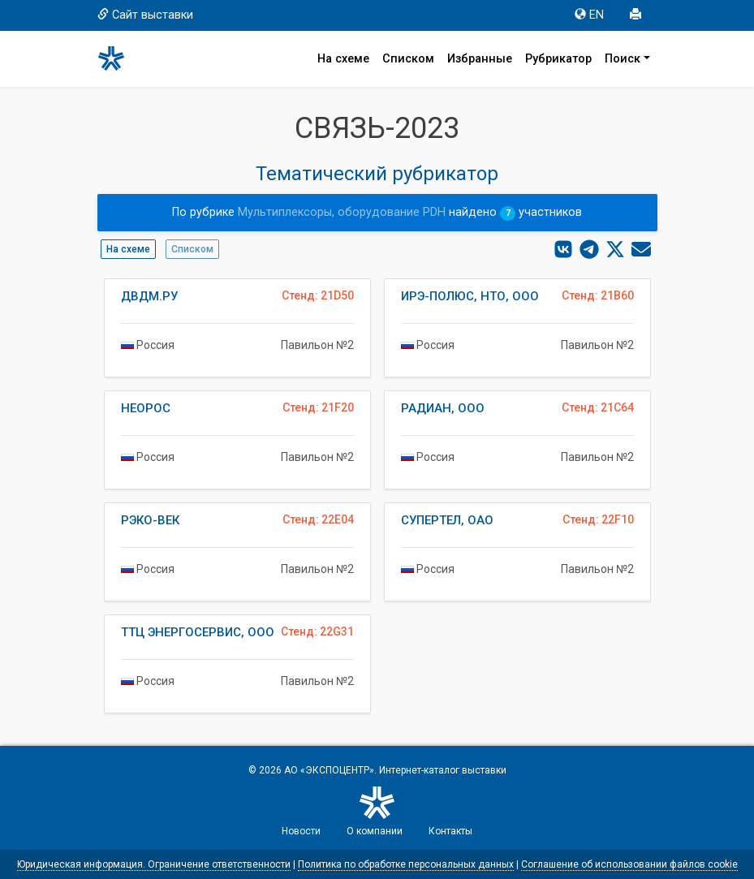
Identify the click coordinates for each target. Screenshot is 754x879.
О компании (375, 831)
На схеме (343, 59)
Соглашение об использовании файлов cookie (629, 864)
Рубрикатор (558, 59)
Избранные (479, 59)
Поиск (622, 59)
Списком (408, 59)
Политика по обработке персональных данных (406, 864)
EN (589, 15)
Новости (301, 831)
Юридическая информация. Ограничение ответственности (154, 864)
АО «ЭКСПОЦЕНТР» (329, 770)
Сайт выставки (145, 15)
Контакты (450, 831)
